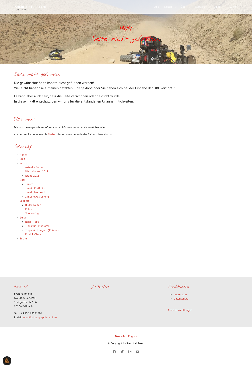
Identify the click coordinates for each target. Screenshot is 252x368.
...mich (29, 189)
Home (23, 160)
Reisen (23, 168)
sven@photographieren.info (40, 323)
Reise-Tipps (32, 227)
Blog (22, 164)
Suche (51, 140)
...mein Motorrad (35, 198)
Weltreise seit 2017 (36, 177)
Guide (23, 223)
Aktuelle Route (34, 172)
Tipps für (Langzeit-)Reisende (42, 235)
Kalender (30, 214)
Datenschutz (181, 304)
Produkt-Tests (33, 240)
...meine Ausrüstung (37, 202)
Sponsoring (32, 219)
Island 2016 (32, 181)
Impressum (180, 300)
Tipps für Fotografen (37, 231)
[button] (7, 360)
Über (22, 185)
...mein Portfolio (34, 193)
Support (24, 206)
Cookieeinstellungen (180, 316)
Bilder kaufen (33, 210)
